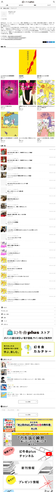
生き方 (5, 307)
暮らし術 (5, 310)
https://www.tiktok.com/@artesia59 (13, 39)
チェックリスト (11, 410)
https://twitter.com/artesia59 (14, 36)
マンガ (5, 321)
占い (18, 410)
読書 (5, 317)
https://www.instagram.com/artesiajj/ (16, 37)
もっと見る (28, 401)
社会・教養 (6, 314)
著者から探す (6, 8)
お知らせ (6, 324)
